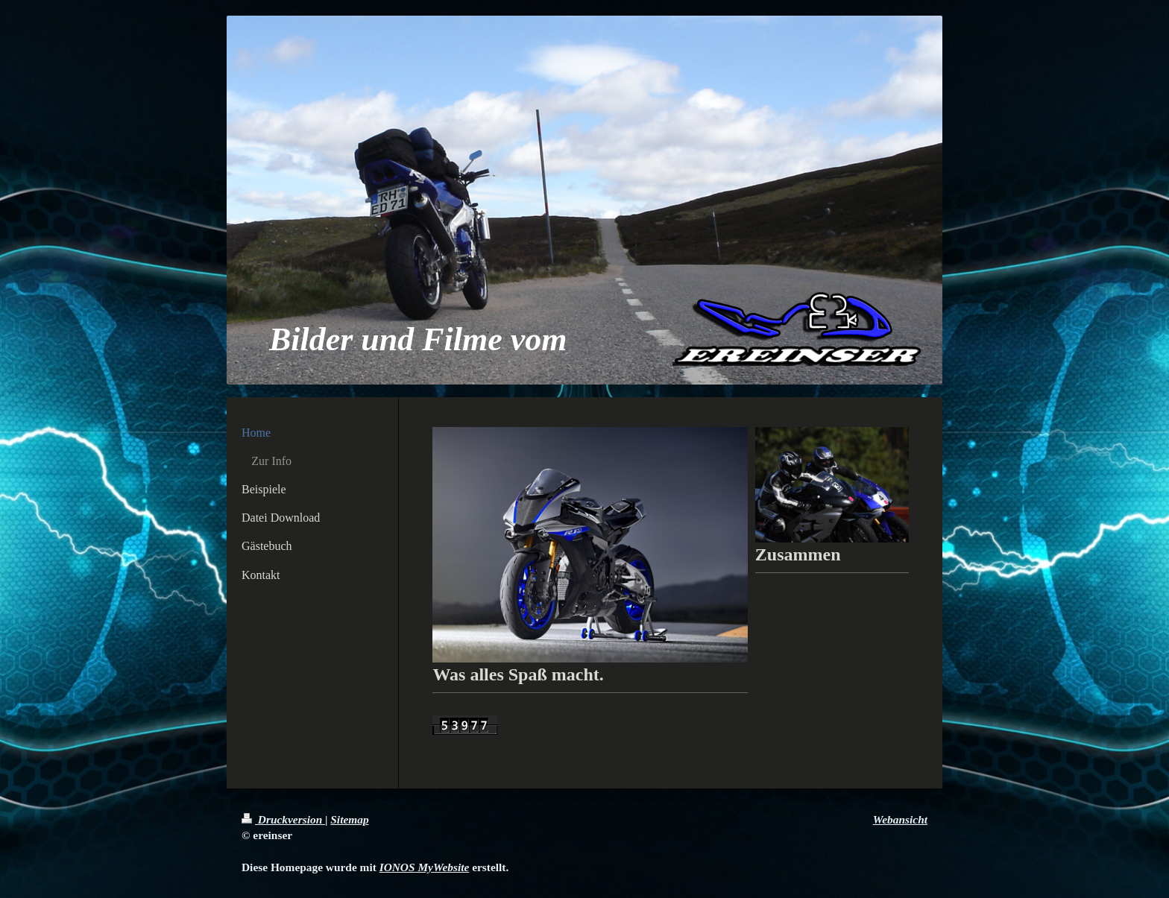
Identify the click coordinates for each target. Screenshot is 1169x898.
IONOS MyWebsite (424, 867)
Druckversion (283, 819)
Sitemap (349, 819)
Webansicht (900, 819)
